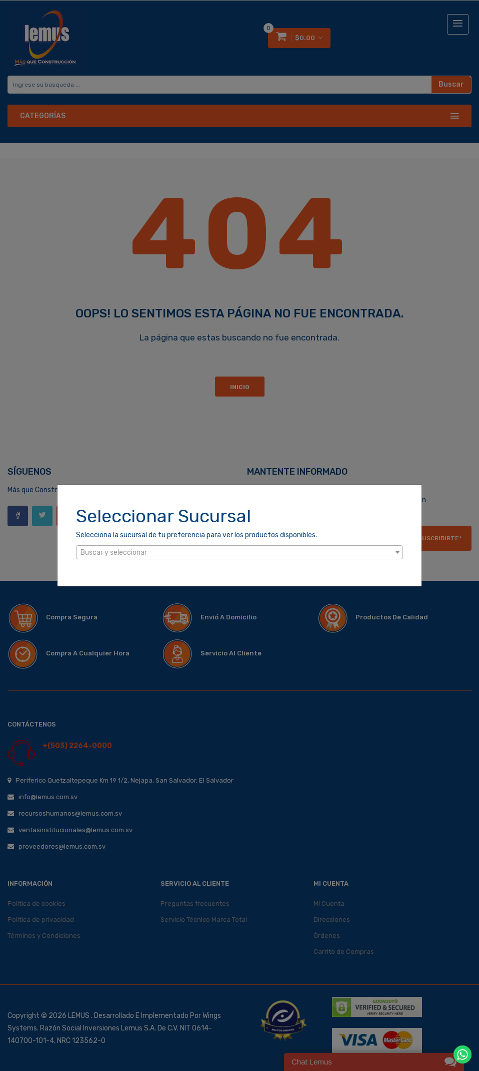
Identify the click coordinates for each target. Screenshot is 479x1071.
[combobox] (239, 552)
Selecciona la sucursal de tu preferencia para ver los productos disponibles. (196, 535)
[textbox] (239, 553)
